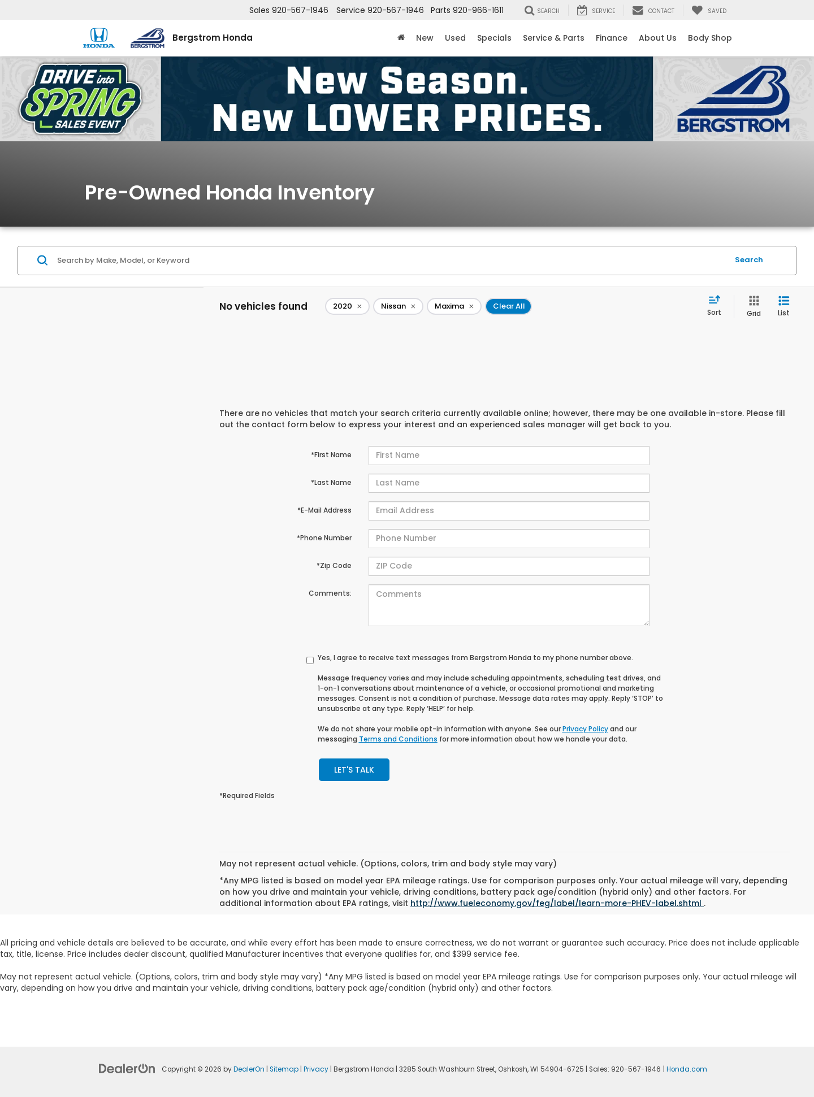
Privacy (316, 1069)
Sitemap (284, 1069)
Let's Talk (354, 769)
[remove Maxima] (454, 306)
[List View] (783, 306)
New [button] (425, 38)
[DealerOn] (127, 1068)
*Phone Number (324, 538)
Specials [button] (494, 38)
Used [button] (455, 38)
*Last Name (331, 482)
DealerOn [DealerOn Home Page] (249, 1069)
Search (749, 259)
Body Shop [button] (710, 38)
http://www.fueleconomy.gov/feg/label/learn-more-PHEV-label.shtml (557, 903)
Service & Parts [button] (553, 38)
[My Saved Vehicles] (709, 10)
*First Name (331, 454)
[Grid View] (751, 306)
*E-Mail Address (324, 510)
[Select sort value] (718, 306)
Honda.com (686, 1069)
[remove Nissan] (398, 306)
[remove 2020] (347, 306)
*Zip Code (334, 565)
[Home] (401, 38)
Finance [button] (611, 38)
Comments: (330, 593)
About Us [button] (658, 38)
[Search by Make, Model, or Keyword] (391, 260)
